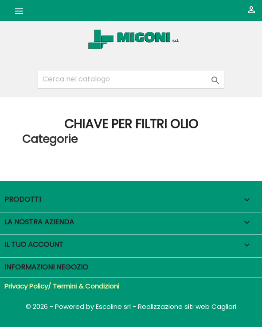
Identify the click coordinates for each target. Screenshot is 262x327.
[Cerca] (131, 79)
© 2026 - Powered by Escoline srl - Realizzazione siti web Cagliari (131, 306)
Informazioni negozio (46, 267)
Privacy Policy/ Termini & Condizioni (61, 286)
